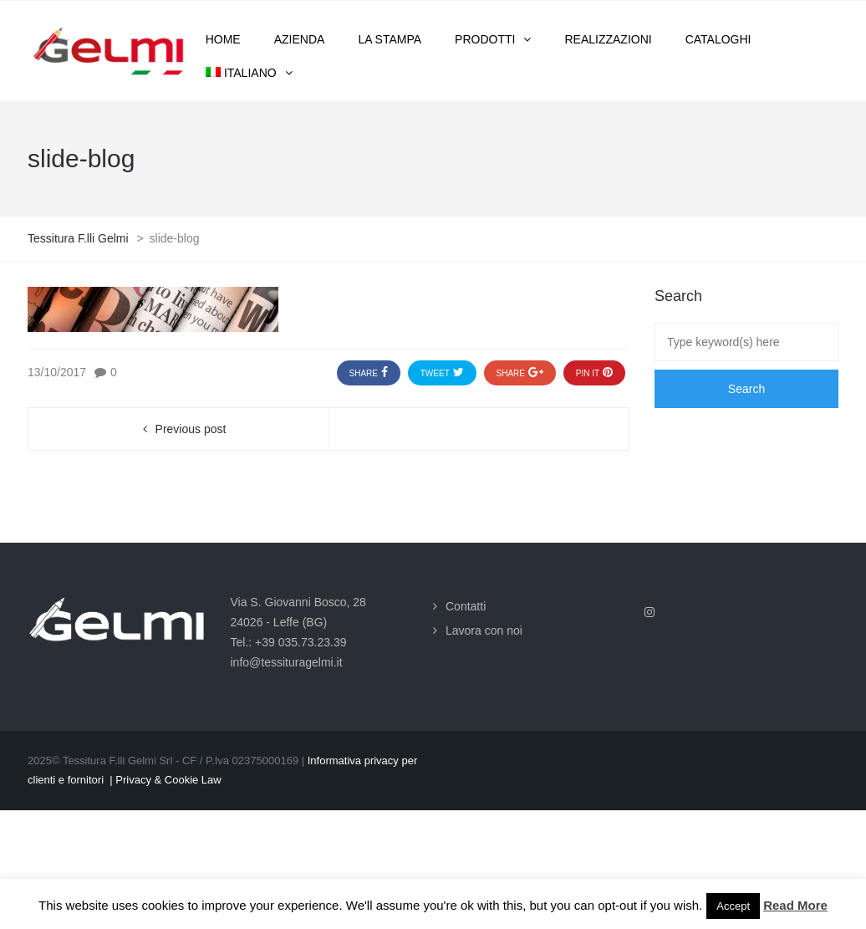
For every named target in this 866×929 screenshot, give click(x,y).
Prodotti (485, 39)
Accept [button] (733, 906)
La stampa (389, 39)
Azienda (299, 39)
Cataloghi (718, 39)
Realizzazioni (607, 39)
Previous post (191, 429)
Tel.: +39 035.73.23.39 (289, 642)
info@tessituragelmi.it (287, 662)
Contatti (466, 606)
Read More (795, 905)
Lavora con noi (484, 630)
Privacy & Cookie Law (168, 779)
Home (223, 39)
